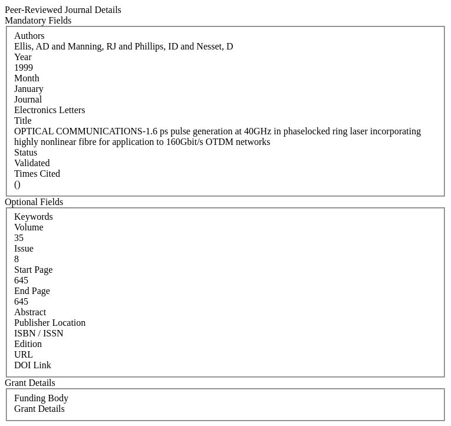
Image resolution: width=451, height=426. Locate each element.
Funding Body (41, 398)
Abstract (30, 312)
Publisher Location (49, 323)
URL (23, 354)
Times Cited (37, 174)
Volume (28, 227)
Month (26, 78)
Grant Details (39, 409)
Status (25, 152)
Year (22, 57)
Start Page (33, 270)
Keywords (33, 217)
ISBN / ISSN (39, 333)
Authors (29, 36)
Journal (28, 99)
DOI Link (32, 365)
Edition (28, 344)
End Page (32, 291)
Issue (24, 248)
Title (23, 120)
